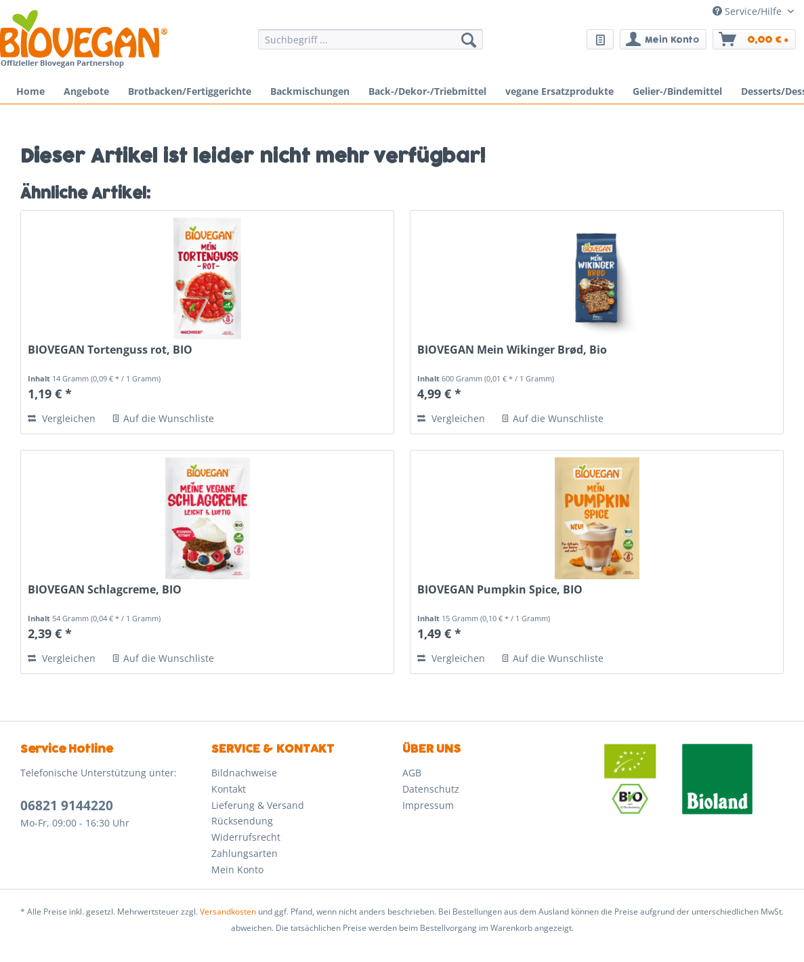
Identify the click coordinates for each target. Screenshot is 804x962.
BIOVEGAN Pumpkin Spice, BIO (500, 590)
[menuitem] (370, 45)
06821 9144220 (66, 805)
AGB (411, 772)
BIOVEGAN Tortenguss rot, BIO (110, 350)
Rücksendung (242, 820)
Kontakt (228, 788)
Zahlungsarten (244, 853)
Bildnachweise (244, 772)
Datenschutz (430, 788)
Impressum (428, 805)
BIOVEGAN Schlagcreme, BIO (105, 590)
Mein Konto (237, 869)
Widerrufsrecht (245, 837)
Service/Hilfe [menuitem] (748, 11)
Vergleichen (62, 418)
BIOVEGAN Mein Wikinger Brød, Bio (512, 350)
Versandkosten (228, 911)
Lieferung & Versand (257, 805)
